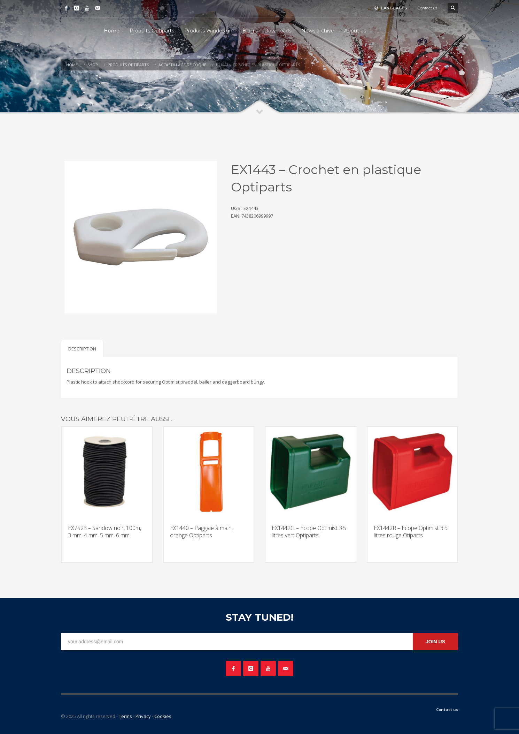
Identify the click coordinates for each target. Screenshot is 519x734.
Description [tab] (82, 349)
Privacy (143, 716)
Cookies (162, 716)
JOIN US (435, 641)
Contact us (427, 8)
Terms (125, 716)
